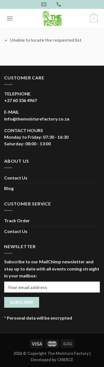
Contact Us (15, 177)
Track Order (17, 220)
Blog (9, 188)
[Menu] (9, 18)
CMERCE (65, 359)
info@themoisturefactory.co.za (36, 118)
